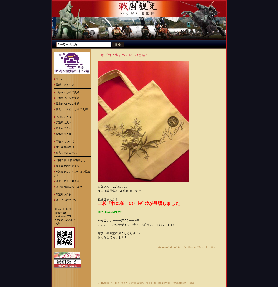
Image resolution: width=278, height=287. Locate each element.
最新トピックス (65, 84)
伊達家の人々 (64, 122)
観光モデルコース (66, 152)
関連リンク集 (64, 194)
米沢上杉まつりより (68, 181)
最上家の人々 (64, 128)
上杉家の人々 (64, 116)
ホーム (60, 79)
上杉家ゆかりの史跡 (68, 92)
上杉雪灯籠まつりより (69, 186)
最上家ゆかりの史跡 (68, 103)
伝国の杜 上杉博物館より (71, 160)
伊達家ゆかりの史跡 (68, 98)
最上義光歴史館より (68, 166)
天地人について (65, 141)
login (57, 223)
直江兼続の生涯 (65, 147)
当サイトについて (66, 200)
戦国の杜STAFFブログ (202, 246)
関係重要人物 (64, 133)
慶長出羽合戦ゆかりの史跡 (72, 109)
